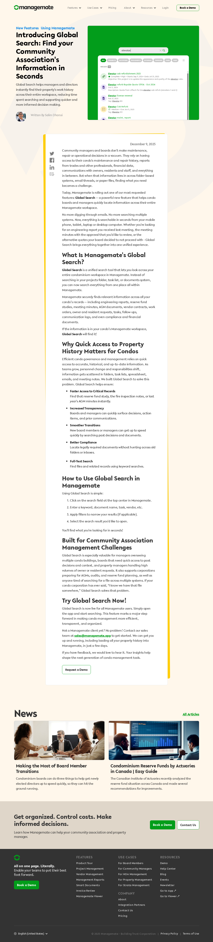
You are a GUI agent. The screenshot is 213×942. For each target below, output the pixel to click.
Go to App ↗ (168, 891)
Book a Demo (188, 8)
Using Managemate (58, 28)
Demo (164, 863)
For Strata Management (134, 885)
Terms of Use (191, 934)
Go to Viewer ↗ (170, 896)
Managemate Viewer (89, 896)
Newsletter (167, 885)
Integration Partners (131, 905)
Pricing (112, 8)
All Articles (191, 714)
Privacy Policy (169, 934)
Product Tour (84, 863)
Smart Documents (88, 885)
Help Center (168, 869)
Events (164, 880)
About (122, 899)
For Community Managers (135, 869)
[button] (73, 8)
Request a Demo (76, 669)
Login (165, 8)
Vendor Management (89, 874)
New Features (27, 28)
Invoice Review (85, 891)
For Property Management (135, 880)
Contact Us (188, 825)
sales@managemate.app (92, 635)
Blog (163, 874)
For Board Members (130, 863)
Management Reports (90, 880)
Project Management (90, 869)
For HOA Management (132, 874)
